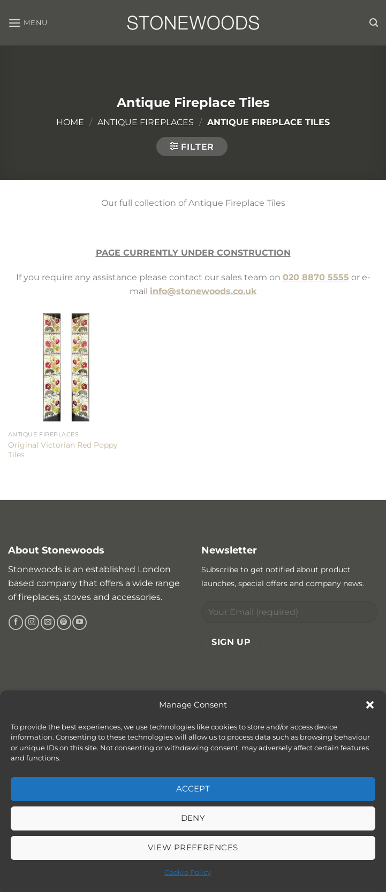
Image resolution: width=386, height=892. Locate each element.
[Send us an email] (48, 622)
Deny (193, 818)
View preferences (193, 847)
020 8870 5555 (316, 277)
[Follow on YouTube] (79, 622)
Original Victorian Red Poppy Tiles (63, 450)
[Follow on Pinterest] (64, 622)
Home (70, 122)
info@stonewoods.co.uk (203, 291)
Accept (193, 788)
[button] (370, 704)
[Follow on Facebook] (16, 622)
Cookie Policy (187, 872)
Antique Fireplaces (145, 122)
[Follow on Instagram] (32, 622)
